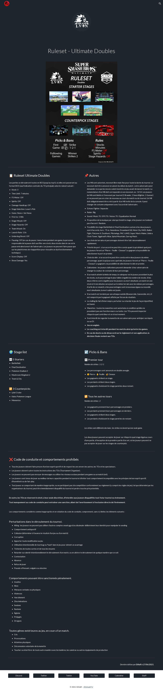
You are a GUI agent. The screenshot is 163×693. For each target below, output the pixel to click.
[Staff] (144, 676)
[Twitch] (68, 676)
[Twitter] (43, 676)
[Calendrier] (119, 676)
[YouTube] (94, 676)
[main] (81, 50)
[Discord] (18, 676)
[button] (160, 4)
